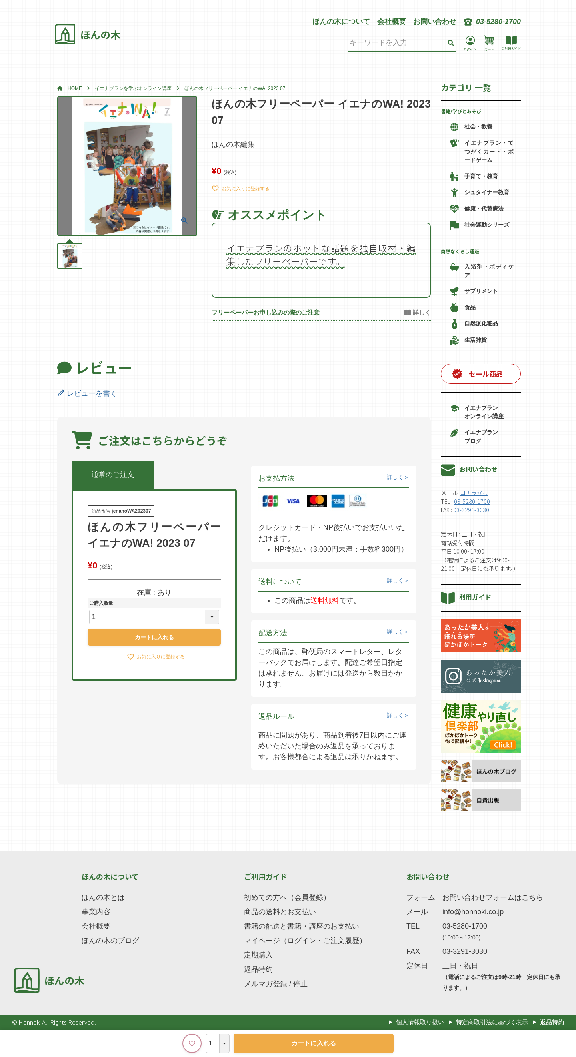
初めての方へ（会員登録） (287, 897)
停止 (300, 984)
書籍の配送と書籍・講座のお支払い (301, 926)
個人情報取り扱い (420, 1022)
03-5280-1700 (472, 501)
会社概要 (391, 22)
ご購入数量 (101, 603)
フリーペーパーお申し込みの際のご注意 (266, 312)
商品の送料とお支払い (280, 912)
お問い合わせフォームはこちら (492, 897)
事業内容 (96, 912)
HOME (75, 88)
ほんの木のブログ (110, 941)
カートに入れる (313, 1043)
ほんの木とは (103, 897)
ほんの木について (341, 22)
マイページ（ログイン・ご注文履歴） (305, 941)
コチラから (474, 492)
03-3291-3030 (471, 509)
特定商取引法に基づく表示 (492, 1022)
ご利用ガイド (265, 876)
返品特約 (258, 969)
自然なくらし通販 (460, 251)
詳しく (395, 477)
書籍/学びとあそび (461, 111)
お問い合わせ (434, 22)
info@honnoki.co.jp (473, 912)
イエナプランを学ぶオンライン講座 (133, 88)
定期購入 (258, 955)
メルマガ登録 (265, 984)
